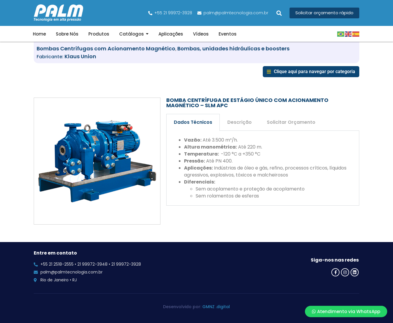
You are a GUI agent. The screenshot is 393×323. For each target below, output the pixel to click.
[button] (279, 13)
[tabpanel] (262, 168)
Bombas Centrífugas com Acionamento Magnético (106, 48)
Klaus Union (80, 56)
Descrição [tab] (239, 122)
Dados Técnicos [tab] (193, 122)
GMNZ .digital (216, 307)
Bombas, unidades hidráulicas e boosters (233, 48)
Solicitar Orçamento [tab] (291, 122)
